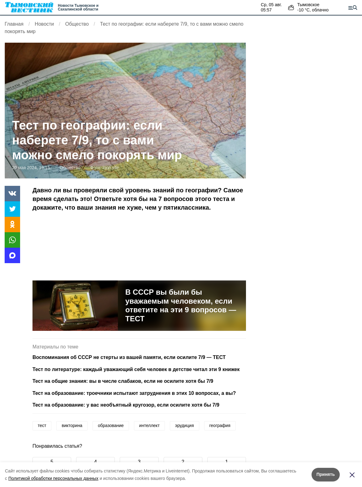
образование (111, 425)
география (220, 425)
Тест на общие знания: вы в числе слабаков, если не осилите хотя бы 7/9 (122, 381)
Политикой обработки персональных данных (53, 478)
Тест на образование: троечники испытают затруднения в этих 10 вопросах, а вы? (134, 393)
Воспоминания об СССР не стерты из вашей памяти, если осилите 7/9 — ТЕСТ (129, 357)
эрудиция (184, 425)
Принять (326, 474)
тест (42, 425)
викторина (72, 425)
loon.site (111, 167)
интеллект (149, 425)
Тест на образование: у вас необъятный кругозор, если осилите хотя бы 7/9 (125, 405)
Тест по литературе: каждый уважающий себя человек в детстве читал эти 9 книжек (135, 369)
